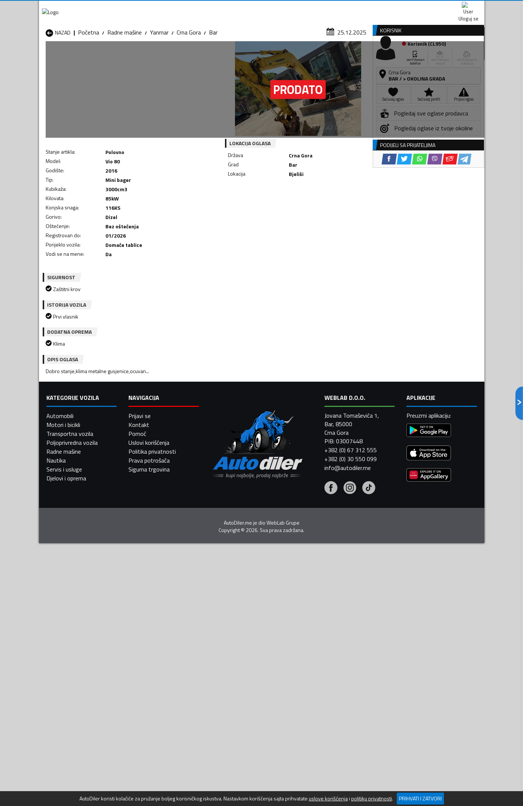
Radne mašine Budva (71, 661)
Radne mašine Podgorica (156, 687)
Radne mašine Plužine (72, 687)
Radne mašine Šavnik (152, 696)
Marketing (352, 7)
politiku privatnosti (371, 798)
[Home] (45, 57)
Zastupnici (232, 57)
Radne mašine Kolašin (153, 670)
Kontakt (392, 7)
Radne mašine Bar (148, 652)
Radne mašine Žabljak (232, 696)
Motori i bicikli (63, 787)
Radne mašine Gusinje (313, 661)
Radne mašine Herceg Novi (79, 670)
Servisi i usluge (336, 57)
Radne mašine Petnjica (154, 679)
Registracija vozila (400, 57)
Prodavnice (131, 57)
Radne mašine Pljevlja (312, 679)
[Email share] (313, 207)
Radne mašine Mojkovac (316, 670)
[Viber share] (297, 207)
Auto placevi (182, 57)
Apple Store (262, 7)
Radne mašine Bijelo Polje (317, 652)
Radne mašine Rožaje (232, 687)
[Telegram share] (327, 207)
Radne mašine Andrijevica (77, 652)
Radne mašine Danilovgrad (239, 661)
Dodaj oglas (460, 57)
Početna (88, 72)
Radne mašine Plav (229, 679)
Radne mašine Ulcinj (70, 696)
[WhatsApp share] (282, 207)
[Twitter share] (267, 207)
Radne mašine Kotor (231, 670)
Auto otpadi (281, 57)
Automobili (59, 778)
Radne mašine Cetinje (152, 661)
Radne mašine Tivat (311, 687)
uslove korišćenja (328, 798)
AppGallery (309, 7)
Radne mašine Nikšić (71, 679)
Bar (213, 72)
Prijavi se (139, 778)
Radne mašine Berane (232, 652)
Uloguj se (432, 7)
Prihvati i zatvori (420, 798)
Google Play (212, 7)
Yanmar (159, 72)
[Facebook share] (252, 207)
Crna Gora (189, 72)
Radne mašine (124, 72)
